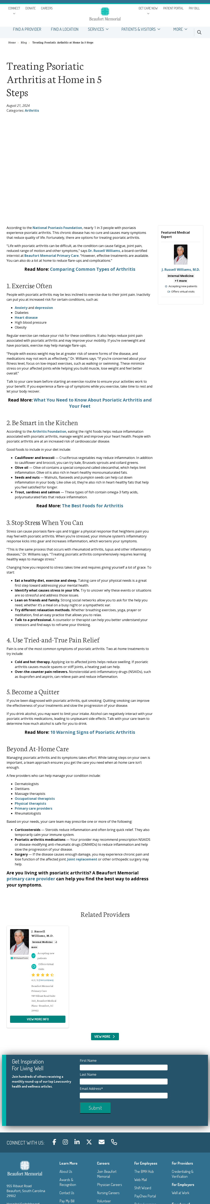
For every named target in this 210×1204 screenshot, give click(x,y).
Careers (103, 1163)
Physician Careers (109, 1184)
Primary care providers (33, 808)
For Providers (182, 1163)
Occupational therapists (35, 798)
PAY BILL (194, 8)
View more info (180, 271)
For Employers (183, 1184)
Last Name (88, 1074)
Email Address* (92, 1088)
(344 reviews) (46, 980)
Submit (95, 1108)
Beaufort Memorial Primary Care (51, 255)
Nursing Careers (108, 1192)
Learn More (68, 1163)
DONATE (30, 8)
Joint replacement (82, 859)
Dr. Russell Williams (104, 250)
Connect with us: (25, 1142)
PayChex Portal (145, 1196)
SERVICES (100, 29)
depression (44, 307)
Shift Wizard (142, 1188)
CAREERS (47, 8)
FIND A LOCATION (64, 29)
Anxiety (21, 307)
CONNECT (14, 8)
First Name (88, 1060)
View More (105, 1036)
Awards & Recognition (67, 1182)
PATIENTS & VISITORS (142, 29)
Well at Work (180, 1192)
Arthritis (32, 110)
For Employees (145, 1163)
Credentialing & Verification (182, 1174)
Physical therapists (30, 803)
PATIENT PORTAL (173, 8)
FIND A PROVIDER (27, 29)
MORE (182, 29)
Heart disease (26, 317)
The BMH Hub (144, 1171)
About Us (65, 1171)
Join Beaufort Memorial (106, 1174)
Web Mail (140, 1179)
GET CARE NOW (148, 8)
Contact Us (66, 1192)
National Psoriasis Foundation (57, 227)
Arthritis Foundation (49, 431)
